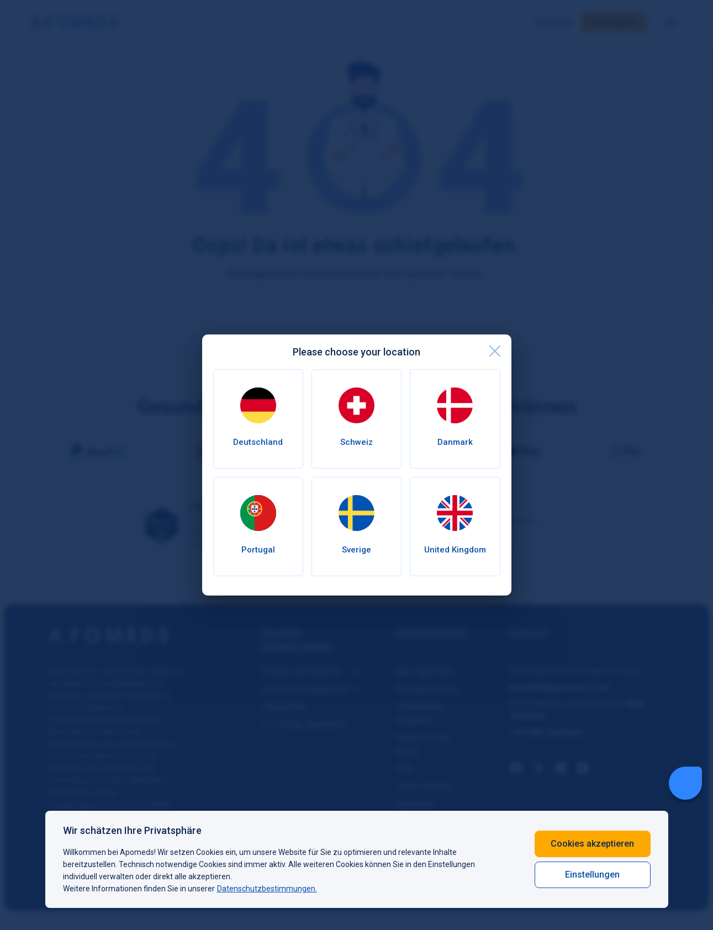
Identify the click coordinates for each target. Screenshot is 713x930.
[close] (494, 351)
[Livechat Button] (685, 783)
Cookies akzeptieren (592, 843)
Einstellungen (592, 874)
